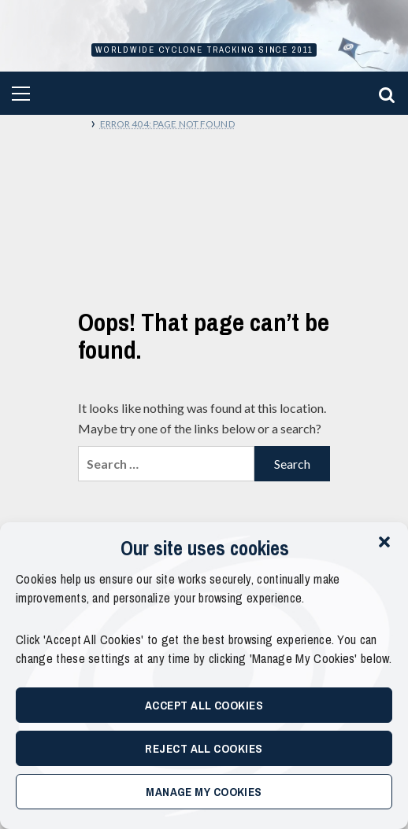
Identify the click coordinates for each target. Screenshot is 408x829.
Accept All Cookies (204, 705)
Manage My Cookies (204, 791)
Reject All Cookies (203, 748)
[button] (384, 542)
